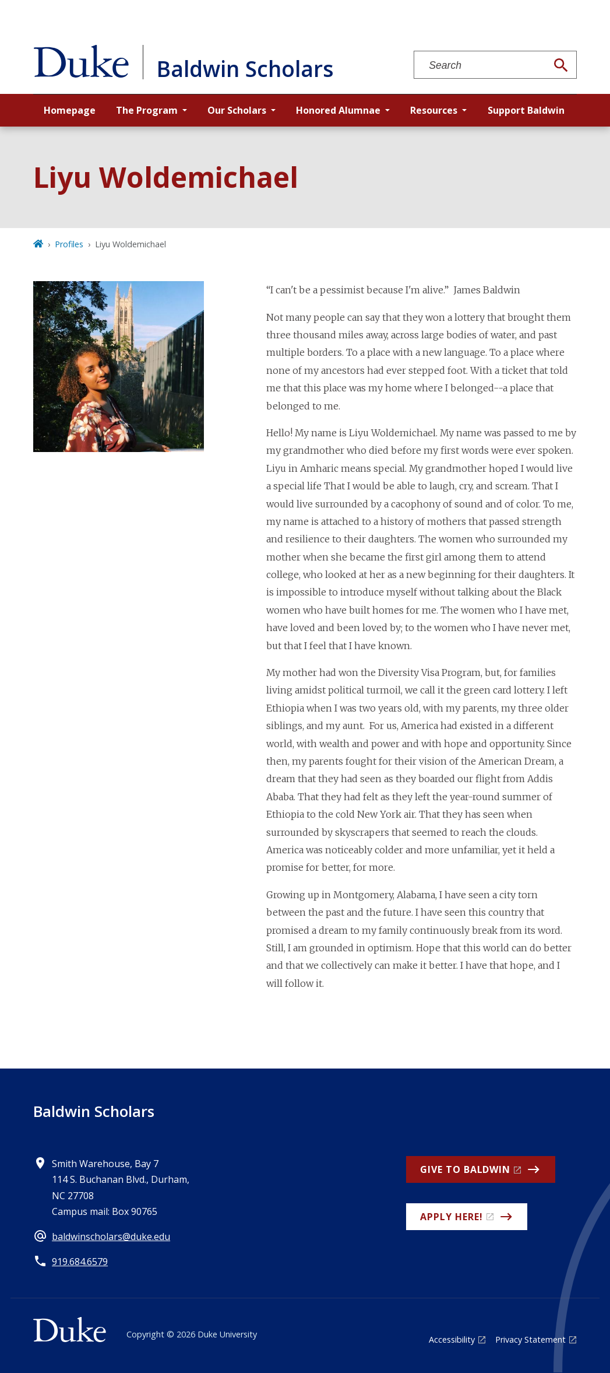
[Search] (561, 65)
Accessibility (452, 1339)
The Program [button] (147, 110)
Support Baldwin (526, 110)
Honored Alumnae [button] (338, 110)
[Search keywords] (480, 65)
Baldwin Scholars (93, 1111)
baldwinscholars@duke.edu (111, 1236)
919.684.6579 (80, 1261)
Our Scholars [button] (236, 110)
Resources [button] (433, 110)
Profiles (69, 244)
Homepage (70, 110)
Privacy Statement (530, 1339)
